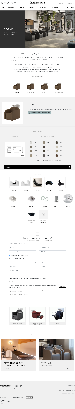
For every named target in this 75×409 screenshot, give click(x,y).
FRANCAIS (71, 3)
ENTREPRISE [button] (12, 7)
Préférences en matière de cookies (67, 390)
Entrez (32, 369)
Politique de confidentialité (69, 392)
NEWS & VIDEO (44, 7)
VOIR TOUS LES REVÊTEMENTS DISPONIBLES (49, 160)
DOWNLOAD (37, 167)
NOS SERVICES (56, 7)
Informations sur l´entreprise (68, 393)
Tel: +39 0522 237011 (17, 399)
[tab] (17, 88)
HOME (2, 7)
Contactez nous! (29, 398)
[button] (29, 29)
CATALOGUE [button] (32, 7)
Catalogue (6, 32)
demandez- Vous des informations (39, 113)
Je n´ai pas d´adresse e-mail (17, 258)
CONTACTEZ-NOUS (69, 7)
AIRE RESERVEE (71, 386)
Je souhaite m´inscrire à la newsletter (20, 255)
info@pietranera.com (18, 397)
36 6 (12, 281)
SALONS (22, 7)
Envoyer (62, 286)
